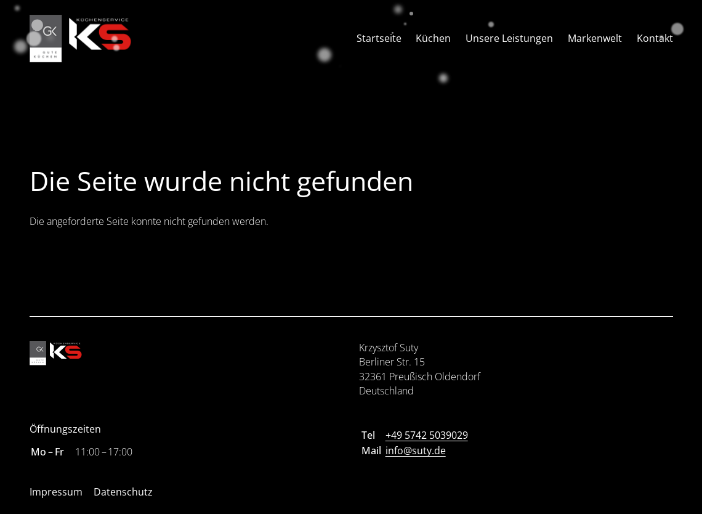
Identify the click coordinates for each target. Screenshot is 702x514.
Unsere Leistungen (509, 38)
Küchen (433, 38)
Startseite (379, 38)
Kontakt (655, 38)
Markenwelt (595, 38)
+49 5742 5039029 (426, 435)
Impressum (56, 492)
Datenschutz (123, 492)
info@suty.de (415, 450)
